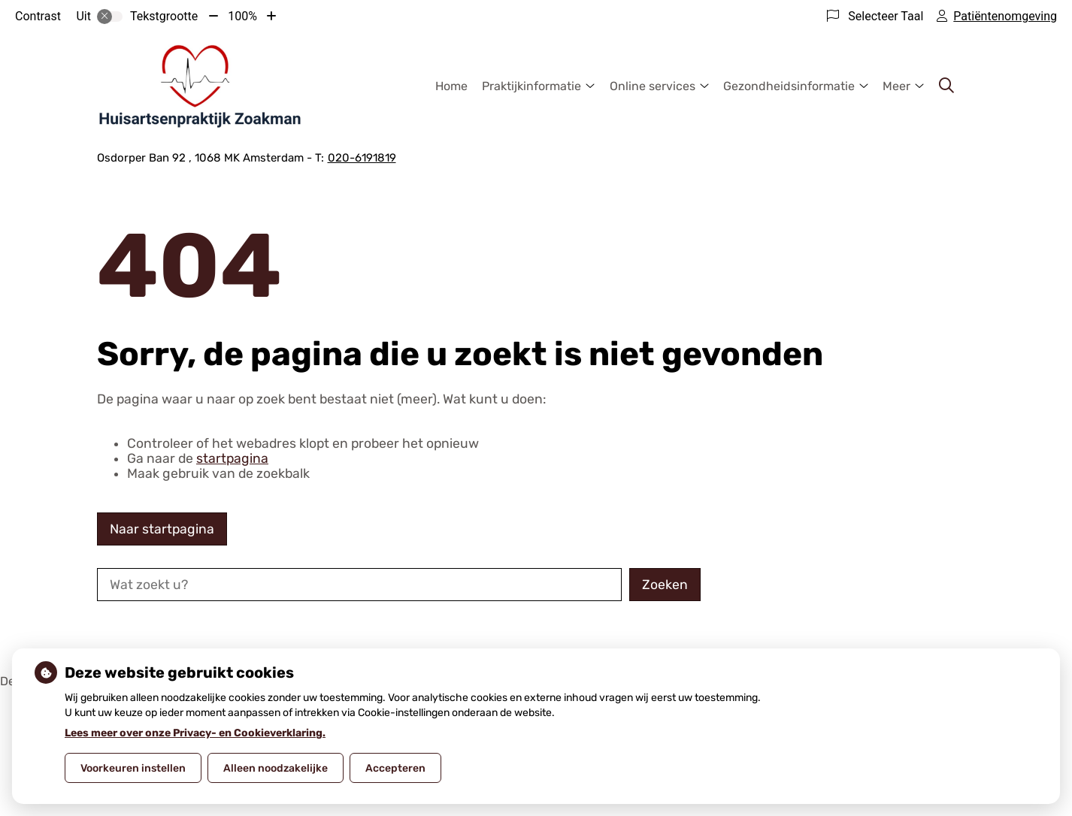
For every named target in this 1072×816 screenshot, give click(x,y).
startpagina (232, 458)
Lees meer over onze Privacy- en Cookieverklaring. (195, 733)
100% (242, 16)
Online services (652, 86)
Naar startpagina (162, 528)
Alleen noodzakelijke (275, 768)
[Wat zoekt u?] (359, 584)
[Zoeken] (946, 85)
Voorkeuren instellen (133, 768)
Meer (896, 86)
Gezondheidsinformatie (789, 86)
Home (451, 86)
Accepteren (395, 768)
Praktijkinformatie (531, 86)
